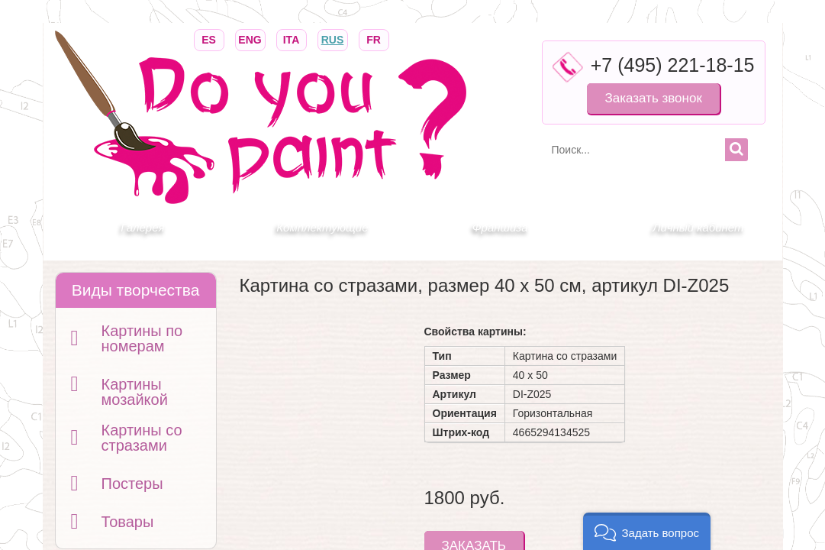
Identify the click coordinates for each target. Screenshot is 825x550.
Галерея (142, 227)
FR (373, 38)
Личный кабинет (698, 227)
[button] (647, 531)
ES (209, 38)
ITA (291, 38)
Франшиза (500, 227)
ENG (250, 38)
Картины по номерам (142, 338)
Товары (128, 521)
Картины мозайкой (135, 392)
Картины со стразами (142, 438)
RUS (332, 38)
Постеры (132, 483)
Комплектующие (322, 227)
